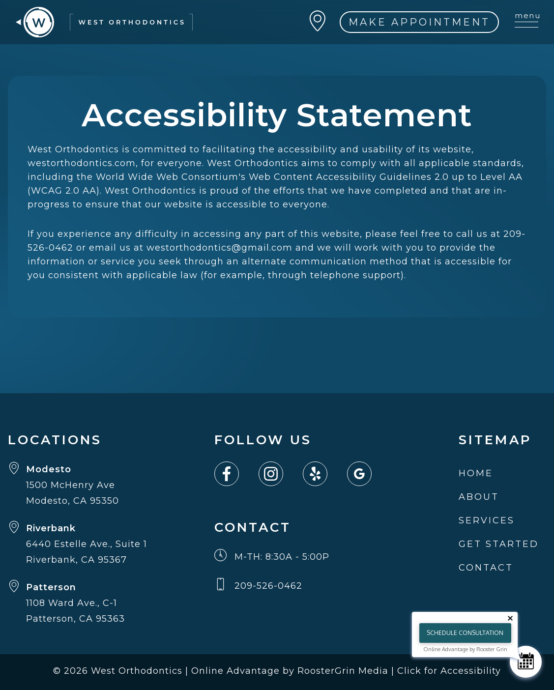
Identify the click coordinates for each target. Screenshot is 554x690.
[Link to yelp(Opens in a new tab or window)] (325, 473)
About (479, 496)
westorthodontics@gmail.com (219, 247)
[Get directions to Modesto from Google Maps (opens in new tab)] (77, 485)
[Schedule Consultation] (526, 662)
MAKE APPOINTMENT (419, 22)
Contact (486, 567)
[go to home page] (104, 22)
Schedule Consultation (465, 632)
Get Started (499, 544)
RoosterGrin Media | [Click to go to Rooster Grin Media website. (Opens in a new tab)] (347, 670)
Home (476, 473)
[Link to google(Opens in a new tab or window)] (369, 473)
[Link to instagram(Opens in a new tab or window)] (281, 473)
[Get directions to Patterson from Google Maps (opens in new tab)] (77, 603)
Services (487, 520)
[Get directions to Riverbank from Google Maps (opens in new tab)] (77, 544)
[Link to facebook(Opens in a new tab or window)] (236, 473)
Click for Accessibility (449, 670)
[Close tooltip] (510, 618)
